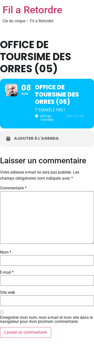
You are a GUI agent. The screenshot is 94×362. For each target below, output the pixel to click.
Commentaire (13, 188)
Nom (5, 252)
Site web (7, 293)
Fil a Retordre (32, 10)
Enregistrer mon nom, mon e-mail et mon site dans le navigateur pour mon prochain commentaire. (46, 320)
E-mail (7, 272)
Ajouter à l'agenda (36, 138)
